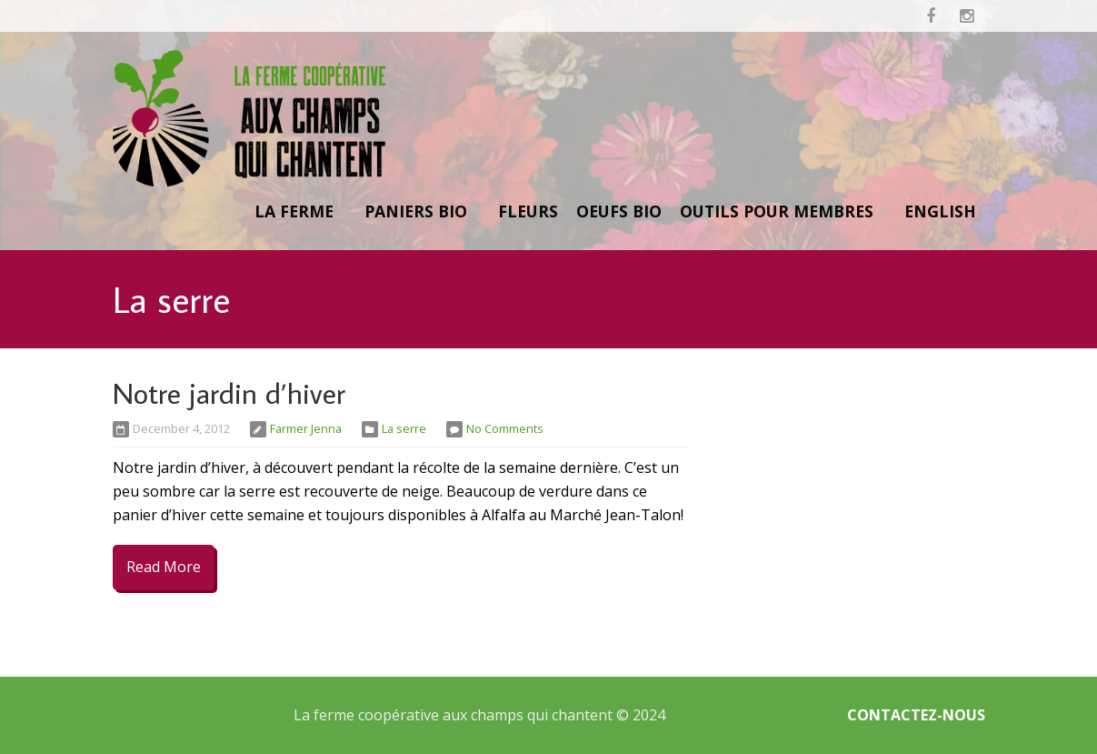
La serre (404, 428)
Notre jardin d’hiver (229, 393)
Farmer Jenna (306, 428)
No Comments (505, 428)
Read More (163, 567)
